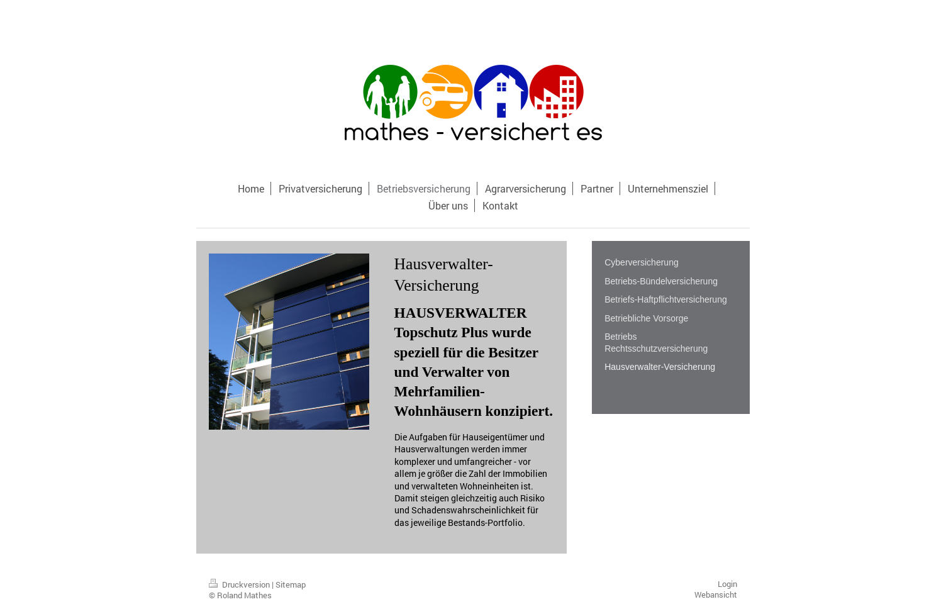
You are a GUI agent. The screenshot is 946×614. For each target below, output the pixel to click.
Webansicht (715, 594)
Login (727, 584)
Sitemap (290, 584)
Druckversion (240, 584)
